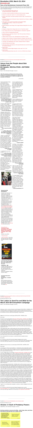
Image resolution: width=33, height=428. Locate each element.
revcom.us (5, 3)
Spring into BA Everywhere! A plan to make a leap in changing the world (6, 207)
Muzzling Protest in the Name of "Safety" (15, 36)
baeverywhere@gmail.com (4, 388)
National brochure (5, 235)
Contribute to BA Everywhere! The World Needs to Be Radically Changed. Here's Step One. (6, 230)
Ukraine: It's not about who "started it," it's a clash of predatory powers (13, 14)
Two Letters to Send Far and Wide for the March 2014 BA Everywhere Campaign (15, 13)
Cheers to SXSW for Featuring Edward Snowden (10, 32)
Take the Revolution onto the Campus (8, 43)
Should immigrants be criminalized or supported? (22, 30)
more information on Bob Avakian (24, 389)
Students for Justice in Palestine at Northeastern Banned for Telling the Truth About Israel (16, 38)
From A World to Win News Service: (8, 30)
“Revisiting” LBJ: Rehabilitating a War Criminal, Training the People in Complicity (16, 41)
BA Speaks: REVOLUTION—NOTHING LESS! (21, 318)
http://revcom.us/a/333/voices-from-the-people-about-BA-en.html (14, 59)
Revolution (4, 39)
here (6, 284)
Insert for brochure (5, 237)
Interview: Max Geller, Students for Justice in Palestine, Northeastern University (19, 39)
